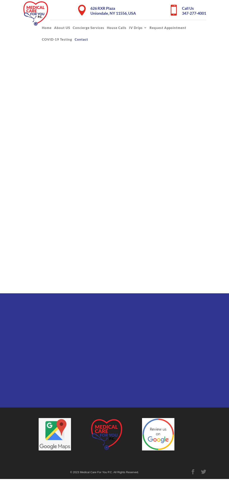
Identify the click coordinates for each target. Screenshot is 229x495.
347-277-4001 (194, 13)
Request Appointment (168, 28)
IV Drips (136, 28)
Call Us (188, 8)
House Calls (116, 28)
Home (47, 28)
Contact (81, 39)
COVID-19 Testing (57, 39)
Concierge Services (88, 28)
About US (62, 28)
